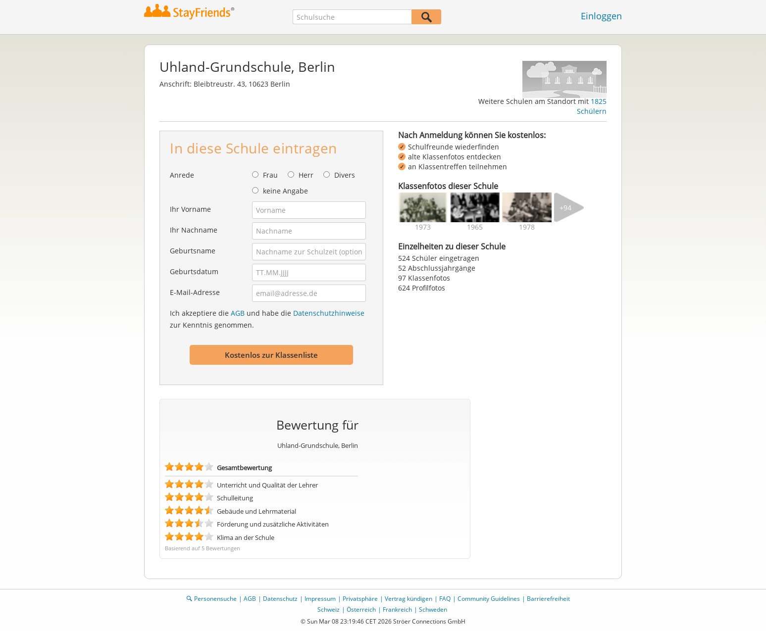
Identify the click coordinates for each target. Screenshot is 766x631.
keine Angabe (285, 190)
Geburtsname (192, 250)
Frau (270, 175)
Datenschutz (280, 598)
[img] (423, 207)
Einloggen (601, 16)
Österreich (361, 609)
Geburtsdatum (194, 271)
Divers (344, 175)
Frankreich (397, 609)
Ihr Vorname (190, 209)
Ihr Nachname (193, 230)
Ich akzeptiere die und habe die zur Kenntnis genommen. (267, 319)
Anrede (182, 175)
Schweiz (328, 609)
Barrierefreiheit (548, 598)
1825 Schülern (592, 106)
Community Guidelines (489, 598)
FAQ (445, 598)
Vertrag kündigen (408, 598)
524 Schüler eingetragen (438, 258)
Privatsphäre (360, 598)
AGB (238, 313)
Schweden (433, 609)
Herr (306, 175)
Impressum (320, 598)
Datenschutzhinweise (328, 313)
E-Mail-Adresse (195, 292)
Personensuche (215, 598)
